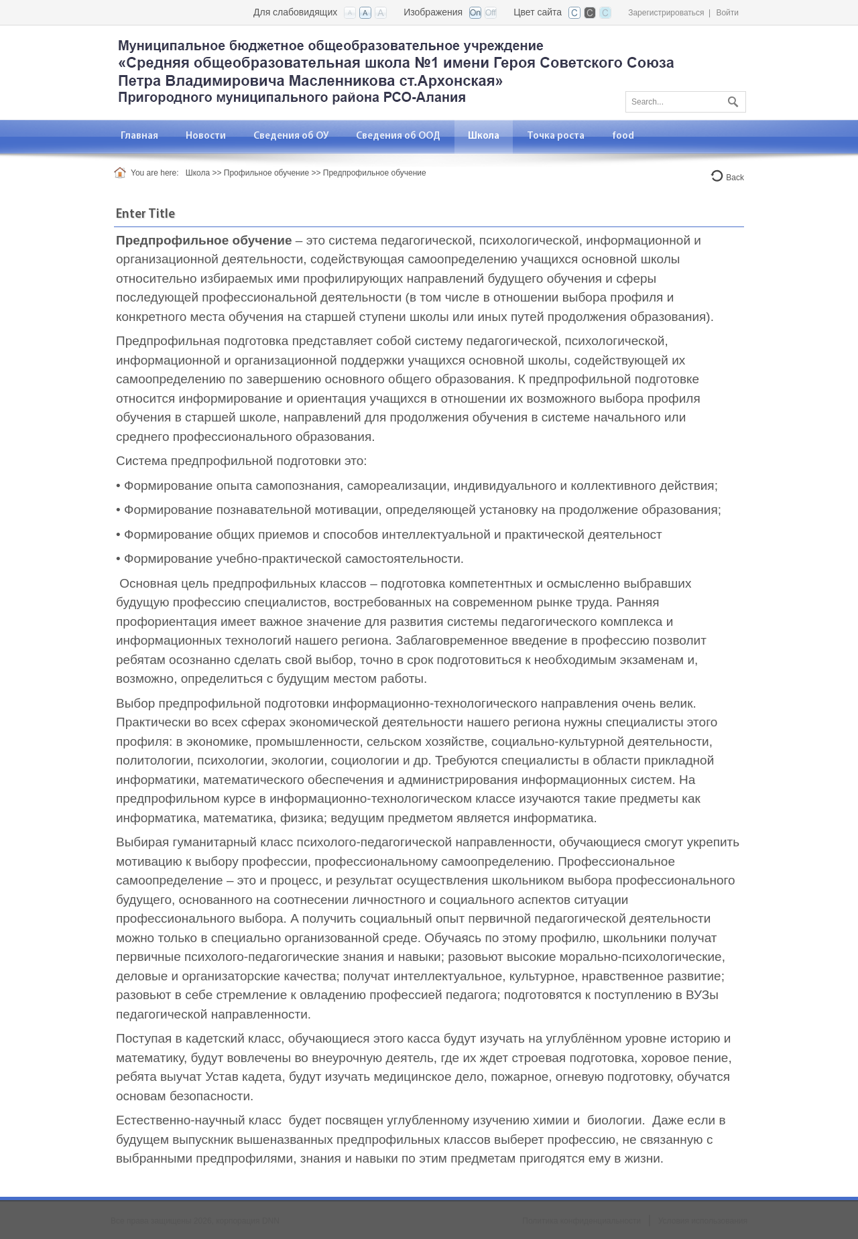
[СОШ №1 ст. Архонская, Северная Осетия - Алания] (395, 71)
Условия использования (702, 1221)
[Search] (685, 102)
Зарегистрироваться (666, 12)
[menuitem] (206, 136)
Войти (727, 12)
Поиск (731, 99)
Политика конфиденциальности (581, 1221)
